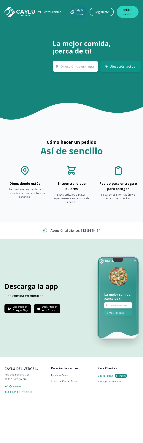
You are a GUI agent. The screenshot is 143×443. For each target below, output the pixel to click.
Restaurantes (49, 12)
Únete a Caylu (59, 375)
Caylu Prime (77, 12)
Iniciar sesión (127, 12)
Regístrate (101, 12)
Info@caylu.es (12, 386)
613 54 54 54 (12, 391)
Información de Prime (64, 381)
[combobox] (75, 66)
